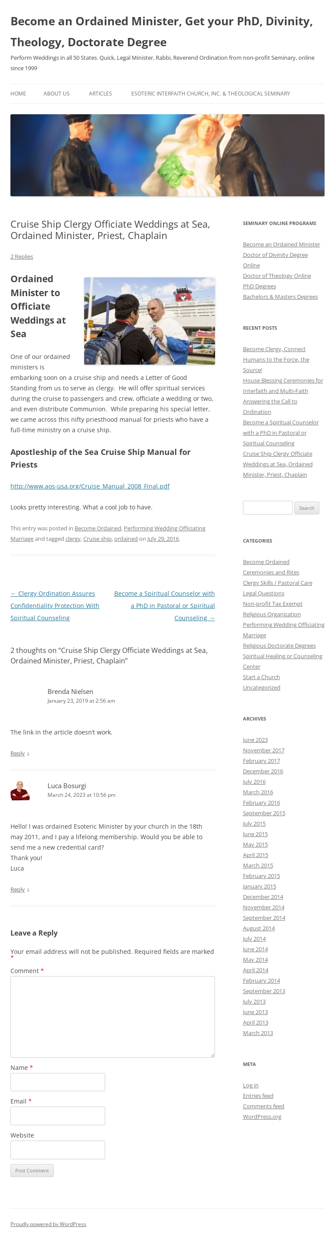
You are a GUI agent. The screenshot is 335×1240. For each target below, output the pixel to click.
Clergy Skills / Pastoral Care (277, 583)
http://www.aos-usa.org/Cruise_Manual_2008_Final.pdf (90, 486)
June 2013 (255, 1012)
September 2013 (264, 991)
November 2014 (263, 907)
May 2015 (255, 844)
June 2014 (255, 949)
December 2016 (263, 771)
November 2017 (263, 750)
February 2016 (261, 802)
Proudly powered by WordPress (48, 1224)
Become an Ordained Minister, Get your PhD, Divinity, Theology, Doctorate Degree (161, 31)
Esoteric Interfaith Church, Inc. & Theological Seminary (210, 93)
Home (18, 93)
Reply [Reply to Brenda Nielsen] (17, 753)
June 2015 (255, 834)
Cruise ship (97, 539)
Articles (100, 93)
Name (21, 1067)
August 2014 (259, 928)
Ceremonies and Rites (271, 572)
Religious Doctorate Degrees (279, 645)
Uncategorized (261, 687)
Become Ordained (98, 528)
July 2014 (254, 939)
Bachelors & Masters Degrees (280, 297)
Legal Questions (263, 593)
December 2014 (263, 897)
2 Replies (21, 256)
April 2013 (255, 1022)
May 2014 (255, 959)
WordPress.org (262, 1116)
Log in (251, 1085)
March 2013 (258, 1033)
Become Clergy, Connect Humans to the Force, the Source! (276, 359)
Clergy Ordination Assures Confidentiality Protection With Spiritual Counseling (54, 605)
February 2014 (261, 980)
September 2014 (264, 918)
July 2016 (254, 782)
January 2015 (259, 886)
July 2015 (254, 823)
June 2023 (255, 740)
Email (21, 1101)
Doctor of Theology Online (277, 276)
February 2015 (261, 876)
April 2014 (255, 970)
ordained (126, 539)
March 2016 (258, 792)
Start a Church (261, 677)
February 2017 (261, 761)
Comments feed (263, 1106)
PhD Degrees (259, 286)
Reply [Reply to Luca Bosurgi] (17, 889)
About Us (57, 93)
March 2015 (258, 865)
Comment (27, 971)
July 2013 (254, 1001)
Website (22, 1135)
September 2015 (264, 813)
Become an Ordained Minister (281, 244)
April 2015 (255, 855)
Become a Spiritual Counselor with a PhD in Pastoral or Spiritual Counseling (164, 605)
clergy (73, 539)
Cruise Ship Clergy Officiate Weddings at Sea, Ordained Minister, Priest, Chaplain (278, 464)
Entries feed (258, 1096)
